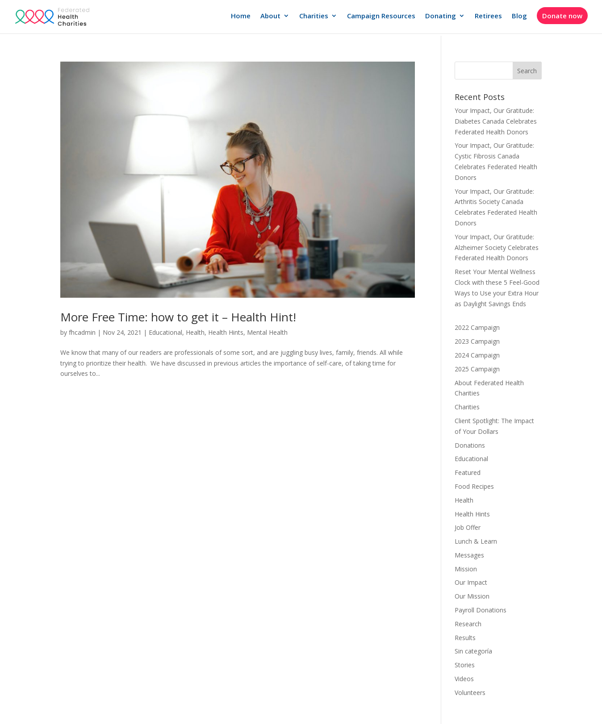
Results (465, 637)
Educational (165, 332)
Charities (313, 16)
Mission (466, 569)
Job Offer (468, 527)
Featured (468, 472)
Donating (440, 16)
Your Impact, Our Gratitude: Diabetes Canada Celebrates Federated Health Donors (496, 121)
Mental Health (267, 332)
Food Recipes (474, 486)
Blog (519, 16)
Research (468, 624)
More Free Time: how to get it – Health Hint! (178, 317)
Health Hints (225, 332)
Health (195, 332)
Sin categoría (473, 651)
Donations (470, 445)
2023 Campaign (477, 341)
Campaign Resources (381, 16)
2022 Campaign (477, 327)
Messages (469, 555)
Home (241, 16)
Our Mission (472, 596)
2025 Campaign (477, 369)
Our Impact (471, 582)
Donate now (562, 15)
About (270, 16)
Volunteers (470, 692)
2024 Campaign (477, 355)
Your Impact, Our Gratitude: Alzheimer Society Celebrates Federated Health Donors (497, 247)
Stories (465, 665)
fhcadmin (82, 332)
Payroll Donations (480, 610)
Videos (464, 678)
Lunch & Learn (476, 541)
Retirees (488, 16)
